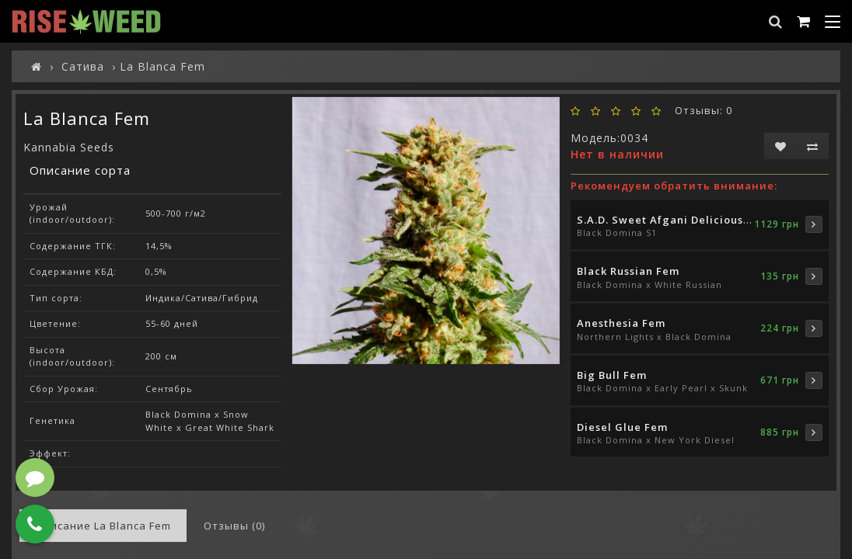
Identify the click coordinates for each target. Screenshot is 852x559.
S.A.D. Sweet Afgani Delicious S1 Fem (681, 220)
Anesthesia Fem (621, 323)
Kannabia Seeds (68, 147)
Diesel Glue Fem (622, 427)
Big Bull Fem (612, 375)
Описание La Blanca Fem (103, 526)
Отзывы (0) (234, 526)
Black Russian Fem (628, 271)
